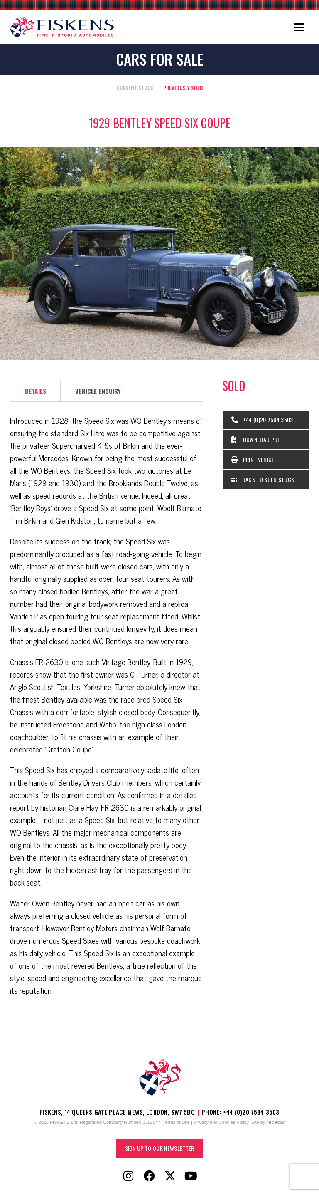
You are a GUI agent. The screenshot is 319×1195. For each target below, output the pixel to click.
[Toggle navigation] (299, 27)
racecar (275, 1122)
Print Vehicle (254, 459)
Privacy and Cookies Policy (221, 1122)
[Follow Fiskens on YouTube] (190, 1176)
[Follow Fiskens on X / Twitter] (170, 1176)
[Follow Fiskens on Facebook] (149, 1176)
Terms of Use (176, 1122)
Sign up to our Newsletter (159, 1148)
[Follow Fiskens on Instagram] (128, 1176)
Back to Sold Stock (262, 479)
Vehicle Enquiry (98, 391)
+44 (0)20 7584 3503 (262, 419)
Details (35, 391)
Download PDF (255, 439)
